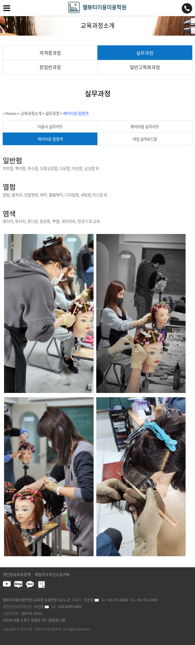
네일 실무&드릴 (144, 139)
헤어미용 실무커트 (144, 127)
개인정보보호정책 (17, 574)
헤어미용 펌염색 (75, 113)
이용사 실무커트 (50, 127)
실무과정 (144, 52)
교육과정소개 (31, 113)
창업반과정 (50, 67)
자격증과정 (50, 52)
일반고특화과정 (145, 67)
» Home (10, 113)
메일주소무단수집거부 (52, 574)
